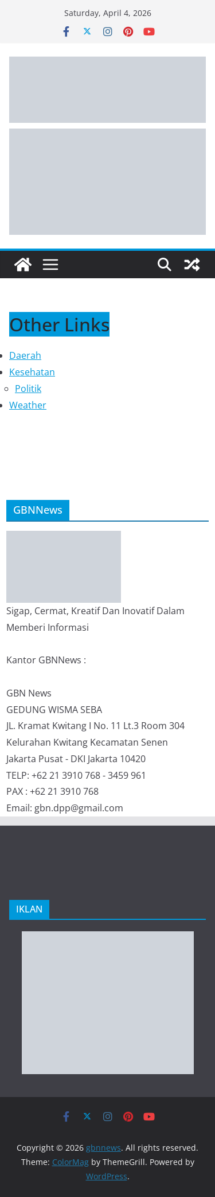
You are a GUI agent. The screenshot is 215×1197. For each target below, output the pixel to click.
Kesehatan (32, 372)
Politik (28, 388)
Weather (27, 405)
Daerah (25, 355)
